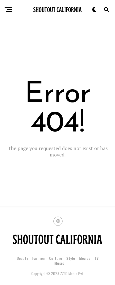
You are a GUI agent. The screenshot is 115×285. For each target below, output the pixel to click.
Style (70, 258)
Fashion (38, 258)
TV (96, 258)
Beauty (22, 258)
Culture (55, 258)
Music (59, 263)
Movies (84, 258)
